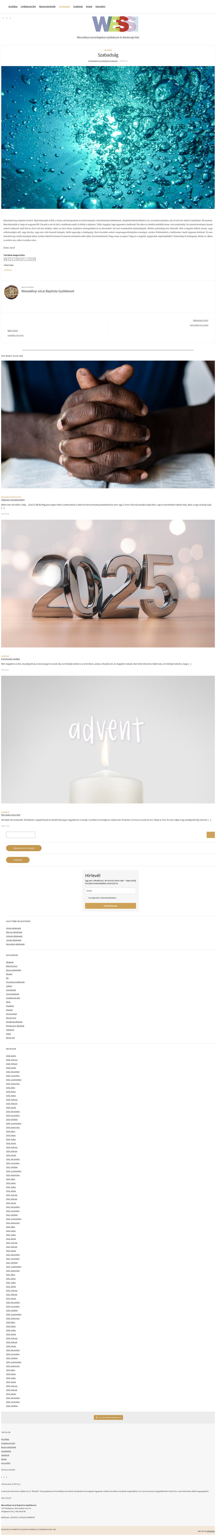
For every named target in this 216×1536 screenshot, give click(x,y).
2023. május (11, 1187)
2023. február (11, 1199)
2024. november (13, 1115)
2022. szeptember (14, 1219)
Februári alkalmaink (14, 936)
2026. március (12, 1059)
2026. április (11, 1055)
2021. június (11, 1278)
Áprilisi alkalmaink (13, 928)
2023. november (13, 1163)
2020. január (11, 1346)
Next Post (108, 333)
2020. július (10, 1322)
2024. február (11, 1151)
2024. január (11, 1155)
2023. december (13, 1159)
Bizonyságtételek (47, 6)
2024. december (13, 1111)
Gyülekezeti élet (28, 6)
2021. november (13, 1258)
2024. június (11, 1135)
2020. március (12, 1338)
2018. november (13, 1402)
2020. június (11, 1326)
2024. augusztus (13, 1127)
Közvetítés (100, 6)
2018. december (13, 1398)
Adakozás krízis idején (23, 848)
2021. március (12, 1290)
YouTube (6, 1477)
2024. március (12, 1147)
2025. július (10, 1087)
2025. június (11, 1091)
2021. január (11, 1298)
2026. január (11, 1067)
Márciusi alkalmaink (14, 932)
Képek (89, 6)
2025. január (11, 1107)
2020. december (13, 1302)
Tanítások (78, 6)
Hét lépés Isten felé (10, 814)
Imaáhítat (10, 1006)
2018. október (12, 1406)
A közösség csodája (10, 658)
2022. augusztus (13, 1223)
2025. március (12, 1099)
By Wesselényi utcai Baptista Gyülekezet (102, 61)
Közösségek (11, 1014)
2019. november (13, 1354)
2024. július (10, 1131)
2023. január (11, 1203)
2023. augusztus (13, 1175)
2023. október (12, 1167)
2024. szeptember (14, 1123)
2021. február (11, 1294)
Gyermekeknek (12, 994)
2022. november (13, 1211)
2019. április (11, 1382)
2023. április (11, 1191)
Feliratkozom (110, 905)
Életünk (9, 974)
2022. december (13, 1207)
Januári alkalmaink (13, 940)
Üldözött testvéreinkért (13, 499)
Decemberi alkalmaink (15, 944)
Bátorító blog (11, 966)
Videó (8, 1033)
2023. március (12, 1195)
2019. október (12, 1358)
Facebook (1, 1477)
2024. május (11, 1139)
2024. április (11, 1143)
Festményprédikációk (15, 982)
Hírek (8, 1002)
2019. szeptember (14, 1362)
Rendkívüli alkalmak (14, 1022)
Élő (7, 978)
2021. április (11, 1286)
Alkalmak (10, 962)
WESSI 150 (10, 1037)
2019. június (11, 1374)
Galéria (9, 986)
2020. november (13, 1306)
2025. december (13, 1071)
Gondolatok (64, 6)
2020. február (11, 1342)
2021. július (10, 1274)
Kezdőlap (12, 6)
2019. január (11, 1394)
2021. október (12, 1262)
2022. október (12, 1215)
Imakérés (17, 860)
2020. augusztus (13, 1318)
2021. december (13, 1254)
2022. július (10, 1227)
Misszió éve (11, 1018)
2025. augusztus (13, 1083)
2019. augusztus (13, 1366)
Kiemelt (9, 1010)
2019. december (13, 1350)
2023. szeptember (14, 1171)
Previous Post (108, 322)
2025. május (11, 1095)
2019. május (11, 1378)
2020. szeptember (14, 1314)
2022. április (11, 1238)
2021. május (11, 1282)
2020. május (11, 1330)
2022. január (11, 1250)
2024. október (12, 1119)
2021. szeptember (14, 1266)
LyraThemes (211, 1531)
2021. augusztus (13, 1270)
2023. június (11, 1183)
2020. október (12, 1310)
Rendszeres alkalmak (15, 1026)
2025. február (11, 1103)
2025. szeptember (14, 1079)
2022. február (11, 1246)
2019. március (12, 1386)
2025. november (13, 1075)
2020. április (11, 1334)
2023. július (10, 1179)
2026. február (11, 1063)
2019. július (10, 1370)
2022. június (11, 1231)
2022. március (12, 1242)
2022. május (11, 1235)
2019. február (11, 1390)
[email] (110, 891)
